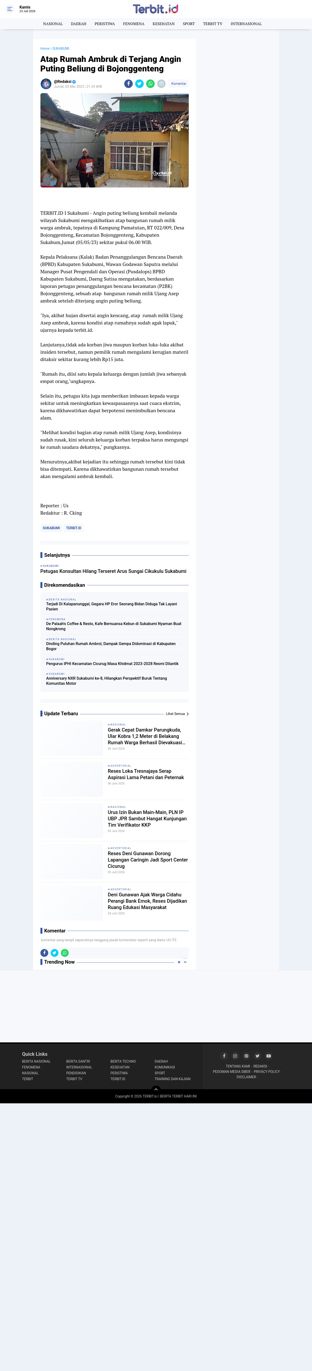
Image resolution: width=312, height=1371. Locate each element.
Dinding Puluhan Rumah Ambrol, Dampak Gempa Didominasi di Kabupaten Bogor (111, 646)
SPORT (189, 23)
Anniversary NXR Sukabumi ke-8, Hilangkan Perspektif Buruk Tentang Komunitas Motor (106, 681)
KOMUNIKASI (165, 1067)
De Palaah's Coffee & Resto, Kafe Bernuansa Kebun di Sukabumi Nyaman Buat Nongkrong (113, 626)
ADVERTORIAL (121, 765)
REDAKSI (260, 1066)
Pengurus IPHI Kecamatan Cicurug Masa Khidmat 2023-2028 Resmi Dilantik (112, 663)
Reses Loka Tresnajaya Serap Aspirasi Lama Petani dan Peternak (146, 774)
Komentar (178, 84)
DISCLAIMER (246, 1077)
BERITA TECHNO (123, 1061)
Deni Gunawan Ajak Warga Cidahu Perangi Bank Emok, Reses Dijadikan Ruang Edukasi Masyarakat (147, 901)
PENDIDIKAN (76, 1073)
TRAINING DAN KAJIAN (172, 1079)
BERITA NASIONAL (36, 1061)
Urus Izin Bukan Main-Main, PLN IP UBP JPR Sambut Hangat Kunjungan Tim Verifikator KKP (147, 818)
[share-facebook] (128, 83)
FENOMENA (133, 23)
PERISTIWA (105, 23)
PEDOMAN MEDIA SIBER (231, 1072)
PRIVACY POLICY (267, 1072)
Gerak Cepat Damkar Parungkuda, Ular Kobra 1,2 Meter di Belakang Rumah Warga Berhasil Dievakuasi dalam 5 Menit (145, 736)
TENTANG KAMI (238, 1066)
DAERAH (78, 23)
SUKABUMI (51, 528)
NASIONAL (53, 23)
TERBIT (27, 1079)
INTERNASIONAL (246, 23)
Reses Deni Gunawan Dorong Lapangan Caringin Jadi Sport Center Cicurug (148, 860)
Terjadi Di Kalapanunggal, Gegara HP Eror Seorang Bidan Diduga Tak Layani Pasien (111, 606)
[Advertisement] (237, 112)
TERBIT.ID (73, 528)
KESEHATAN (164, 23)
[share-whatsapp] (150, 83)
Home (45, 48)
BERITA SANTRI (78, 1061)
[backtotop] (156, 1090)
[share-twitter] (139, 83)
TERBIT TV (213, 23)
